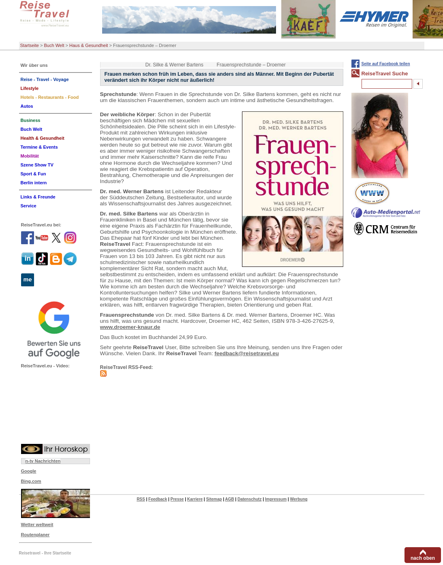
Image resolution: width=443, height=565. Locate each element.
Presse (177, 499)
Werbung (298, 499)
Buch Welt (54, 45)
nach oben (423, 558)
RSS (141, 499)
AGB (229, 499)
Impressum (276, 499)
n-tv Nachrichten (43, 460)
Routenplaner (35, 534)
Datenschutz (249, 499)
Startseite (29, 45)
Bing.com (31, 481)
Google (28, 471)
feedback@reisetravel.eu (246, 353)
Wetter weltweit (37, 524)
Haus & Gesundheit (88, 45)
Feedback (157, 499)
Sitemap (214, 499)
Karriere (195, 499)
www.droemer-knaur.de (130, 327)
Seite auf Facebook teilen (386, 64)
